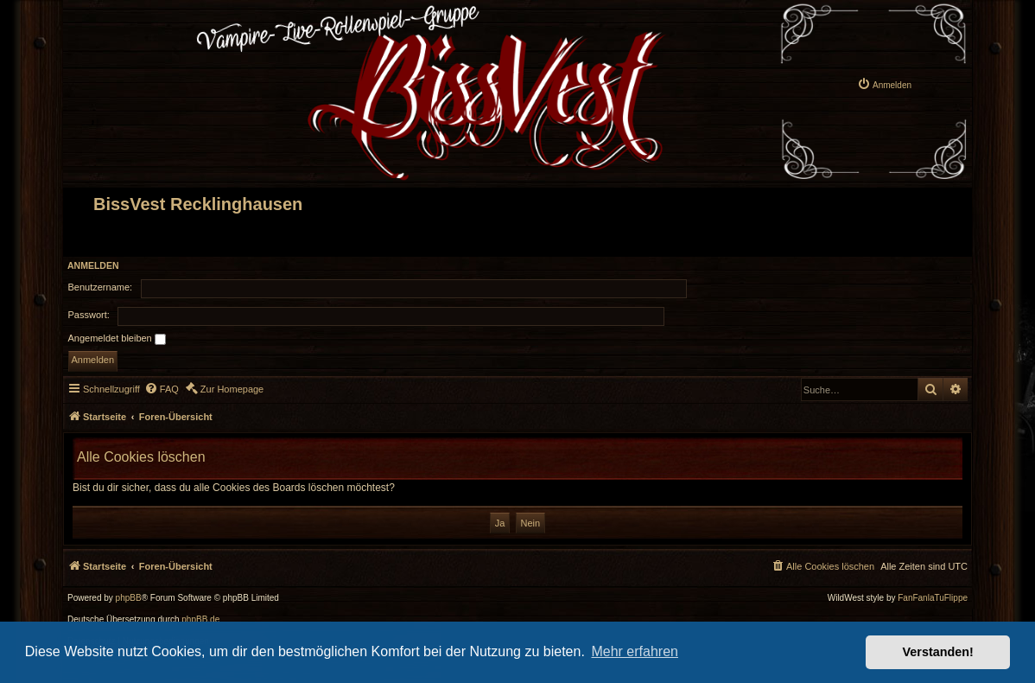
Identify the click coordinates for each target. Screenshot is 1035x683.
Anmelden (93, 265)
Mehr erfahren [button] (634, 651)
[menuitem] (884, 84)
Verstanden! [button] (938, 652)
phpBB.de (200, 619)
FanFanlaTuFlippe (933, 598)
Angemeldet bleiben (117, 339)
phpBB (129, 598)
